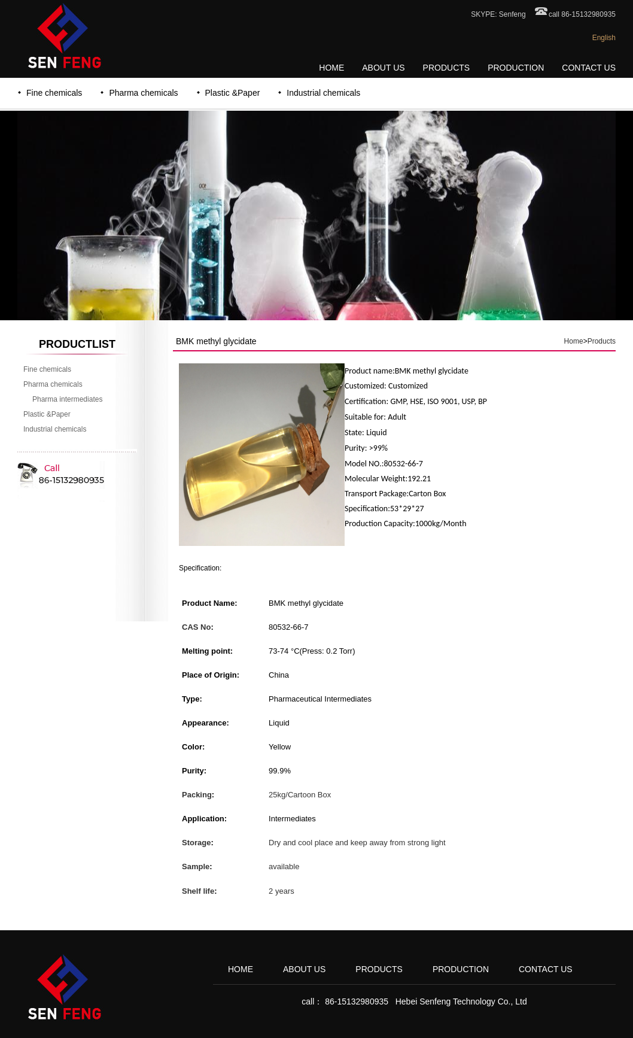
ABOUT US (383, 67)
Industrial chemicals (323, 93)
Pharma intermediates (67, 399)
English (604, 38)
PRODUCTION (516, 67)
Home (573, 341)
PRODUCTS (446, 67)
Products (602, 341)
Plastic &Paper (232, 93)
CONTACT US (589, 67)
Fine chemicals (54, 93)
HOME (331, 67)
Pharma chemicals (143, 93)
